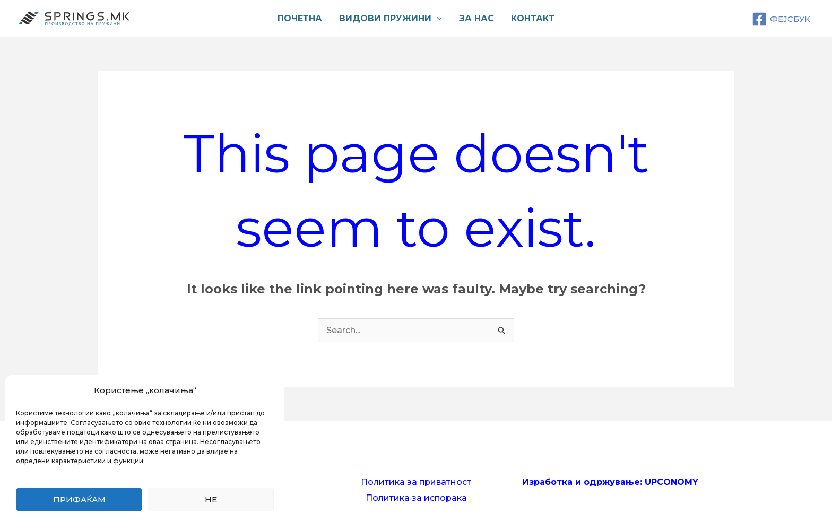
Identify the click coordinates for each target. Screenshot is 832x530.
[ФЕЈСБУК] (781, 19)
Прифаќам (79, 499)
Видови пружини (390, 18)
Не (211, 499)
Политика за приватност (416, 482)
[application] (436, 18)
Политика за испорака (416, 498)
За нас (476, 18)
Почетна (300, 18)
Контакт (532, 18)
